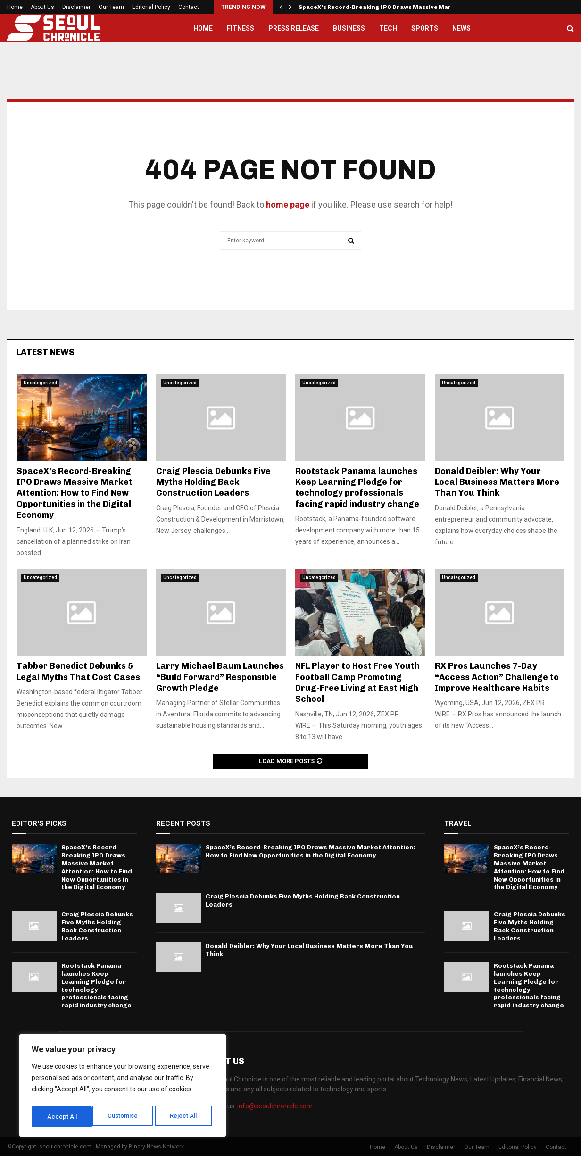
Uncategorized (40, 382)
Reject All (124, 1117)
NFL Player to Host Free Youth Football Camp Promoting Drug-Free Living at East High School (357, 682)
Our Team (111, 7)
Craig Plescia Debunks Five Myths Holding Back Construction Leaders (213, 482)
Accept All (184, 1117)
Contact (188, 7)
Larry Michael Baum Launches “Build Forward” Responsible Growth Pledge (220, 677)
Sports (424, 28)
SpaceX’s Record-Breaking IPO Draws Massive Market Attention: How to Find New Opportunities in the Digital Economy (75, 493)
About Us (42, 7)
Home (15, 7)
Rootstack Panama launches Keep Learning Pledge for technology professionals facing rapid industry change (357, 487)
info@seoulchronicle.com (275, 1106)
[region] (122, 1087)
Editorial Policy (151, 7)
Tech (388, 28)
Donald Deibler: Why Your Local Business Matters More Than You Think (497, 482)
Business (349, 28)
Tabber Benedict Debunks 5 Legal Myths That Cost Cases (78, 671)
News (461, 28)
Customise (62, 1117)
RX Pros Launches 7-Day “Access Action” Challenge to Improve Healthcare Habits (497, 677)
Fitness (240, 28)
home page (287, 204)
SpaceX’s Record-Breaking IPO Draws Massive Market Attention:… (399, 7)
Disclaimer (76, 7)
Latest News (46, 352)
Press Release (293, 28)
